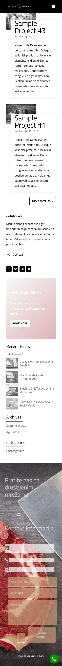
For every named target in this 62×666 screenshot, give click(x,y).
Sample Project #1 (30, 121)
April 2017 (12, 432)
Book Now (19, 323)
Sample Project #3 (30, 27)
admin (20, 36)
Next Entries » (42, 201)
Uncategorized (15, 451)
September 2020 (16, 425)
